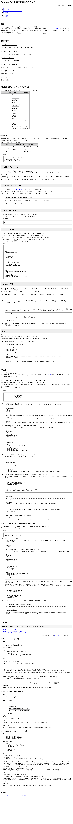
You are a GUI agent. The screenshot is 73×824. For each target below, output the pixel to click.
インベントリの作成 (9, 210)
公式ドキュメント (5, 172)
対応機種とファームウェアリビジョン (12, 11)
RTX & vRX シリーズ (14, 626)
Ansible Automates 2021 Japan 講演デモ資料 (14, 795)
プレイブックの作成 (9, 230)
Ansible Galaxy (55, 28)
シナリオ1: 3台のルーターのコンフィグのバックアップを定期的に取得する (23, 380)
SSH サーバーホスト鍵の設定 (10, 629)
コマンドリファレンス (58, 635)
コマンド (5, 15)
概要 (4, 8)
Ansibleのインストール (10, 167)
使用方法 (5, 12)
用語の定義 (6, 9)
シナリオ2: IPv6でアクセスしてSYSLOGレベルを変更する (18, 523)
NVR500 (35, 626)
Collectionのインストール (11, 185)
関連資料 (5, 16)
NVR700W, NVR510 (26, 626)
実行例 (5, 14)
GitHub (49, 374)
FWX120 (42, 626)
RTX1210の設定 (7, 284)
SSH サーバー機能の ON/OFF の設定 (12, 631)
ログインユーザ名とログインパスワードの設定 (15, 632)
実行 (3, 331)
